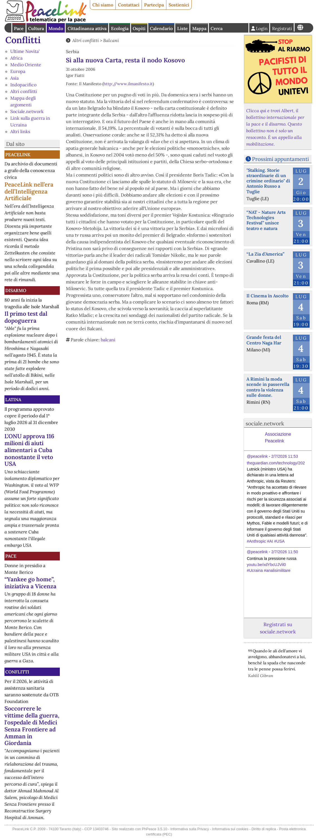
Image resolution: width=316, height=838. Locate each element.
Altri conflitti (23, 91)
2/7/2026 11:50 (284, 552)
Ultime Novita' (25, 51)
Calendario (161, 28)
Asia (14, 78)
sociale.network (265, 423)
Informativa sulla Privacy (189, 829)
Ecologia (120, 28)
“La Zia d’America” (265, 254)
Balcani (111, 40)
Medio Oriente (25, 64)
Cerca (217, 28)
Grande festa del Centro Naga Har (263, 339)
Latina (13, 399)
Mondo (55, 28)
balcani (108, 339)
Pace (19, 28)
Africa (16, 58)
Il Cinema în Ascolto (267, 295)
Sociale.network (27, 111)
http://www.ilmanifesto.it (128, 83)
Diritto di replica (263, 829)
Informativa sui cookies (230, 829)
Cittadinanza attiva (87, 28)
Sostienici (179, 5)
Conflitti (23, 40)
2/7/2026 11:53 (284, 456)
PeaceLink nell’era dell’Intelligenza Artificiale (28, 191)
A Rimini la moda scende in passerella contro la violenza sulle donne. (267, 387)
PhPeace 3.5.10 (154, 829)
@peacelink (257, 456)
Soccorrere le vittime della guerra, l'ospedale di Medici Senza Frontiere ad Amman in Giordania (31, 726)
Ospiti (139, 28)
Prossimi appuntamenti (280, 159)
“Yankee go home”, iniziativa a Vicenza (30, 582)
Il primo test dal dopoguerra (25, 317)
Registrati (282, 28)
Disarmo (15, 290)
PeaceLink (17, 154)
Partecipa (154, 5)
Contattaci (128, 5)
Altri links (20, 131)
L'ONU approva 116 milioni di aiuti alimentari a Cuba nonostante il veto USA (29, 450)
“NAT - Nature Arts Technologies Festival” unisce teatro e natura (266, 220)
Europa (17, 71)
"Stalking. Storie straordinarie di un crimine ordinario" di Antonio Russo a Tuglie (268, 180)
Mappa (199, 28)
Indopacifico (23, 84)
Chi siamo (102, 5)
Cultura (36, 28)
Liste (182, 28)
